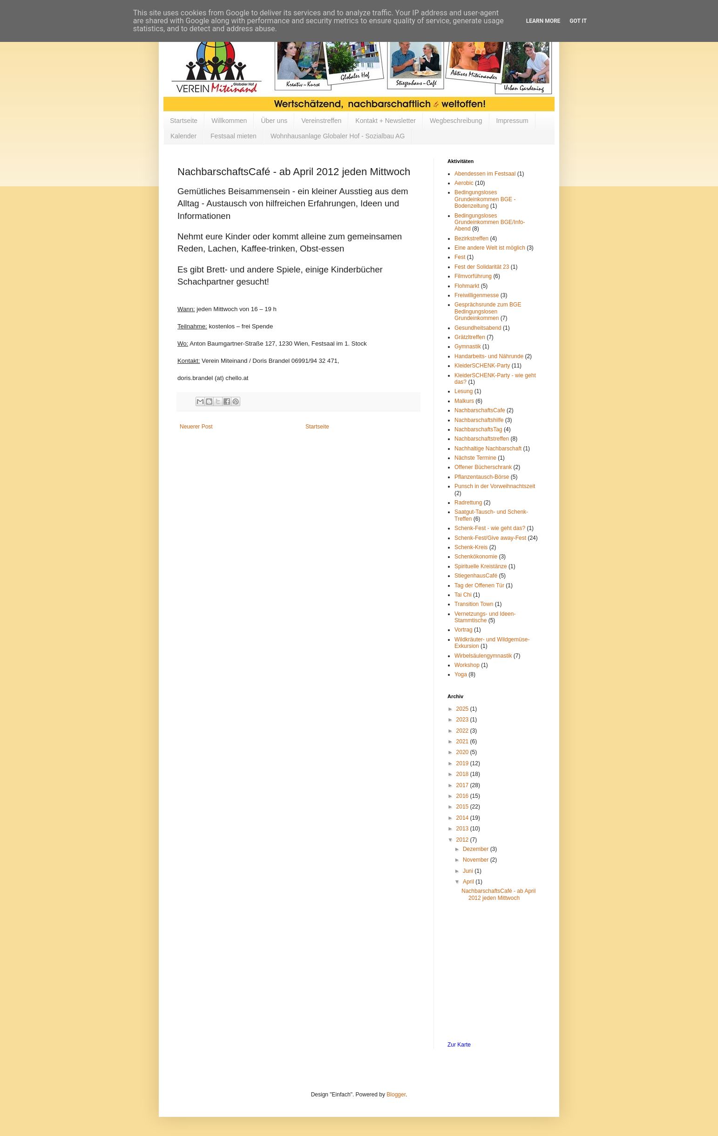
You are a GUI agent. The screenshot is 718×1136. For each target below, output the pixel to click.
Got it (578, 21)
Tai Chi (463, 595)
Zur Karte (459, 1044)
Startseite (183, 120)
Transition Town (473, 604)
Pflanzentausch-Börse (481, 477)
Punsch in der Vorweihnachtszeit (494, 486)
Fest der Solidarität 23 (481, 267)
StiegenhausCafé (475, 575)
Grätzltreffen (469, 337)
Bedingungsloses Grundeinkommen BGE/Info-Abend (489, 222)
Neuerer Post (196, 426)
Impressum (512, 120)
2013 (463, 828)
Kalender (183, 136)
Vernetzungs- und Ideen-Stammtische (484, 617)
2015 (463, 806)
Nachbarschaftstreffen (481, 438)
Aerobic (464, 183)
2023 (463, 719)
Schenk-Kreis (471, 547)
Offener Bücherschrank (483, 467)
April (469, 881)
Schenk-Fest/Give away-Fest (490, 538)
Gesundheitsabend (477, 328)
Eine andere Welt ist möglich (489, 248)
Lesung (463, 391)
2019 (463, 763)
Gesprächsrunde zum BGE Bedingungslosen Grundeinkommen (487, 311)
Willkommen (229, 120)
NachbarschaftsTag (478, 429)
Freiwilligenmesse (476, 295)
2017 (463, 785)
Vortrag (463, 629)
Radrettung (468, 502)
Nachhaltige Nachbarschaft (488, 448)
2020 (463, 752)
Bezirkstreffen (471, 238)
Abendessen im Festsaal (484, 173)
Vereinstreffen (321, 120)
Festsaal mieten (233, 136)
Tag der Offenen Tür (479, 585)
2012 (463, 840)
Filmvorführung (473, 276)
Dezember (476, 849)
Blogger (396, 1094)
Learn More (543, 21)
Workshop (467, 665)
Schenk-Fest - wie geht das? (489, 528)
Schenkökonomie (475, 556)
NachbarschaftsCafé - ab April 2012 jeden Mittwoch (498, 894)
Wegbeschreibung (456, 120)
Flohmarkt (466, 286)
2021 (463, 741)
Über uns (274, 120)
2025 (463, 709)
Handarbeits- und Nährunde (488, 356)
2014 (463, 818)
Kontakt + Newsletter (385, 120)
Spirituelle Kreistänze (480, 566)
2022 (463, 731)
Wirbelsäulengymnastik (483, 656)
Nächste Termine (475, 458)
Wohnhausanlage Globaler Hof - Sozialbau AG (338, 136)
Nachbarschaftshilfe (478, 420)
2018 (463, 774)
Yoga (460, 674)
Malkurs (464, 401)
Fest (459, 257)
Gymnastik (467, 346)
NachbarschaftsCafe (479, 410)
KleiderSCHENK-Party (482, 365)
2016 (463, 796)
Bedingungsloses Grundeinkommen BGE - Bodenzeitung (484, 199)
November (476, 860)
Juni (468, 871)
